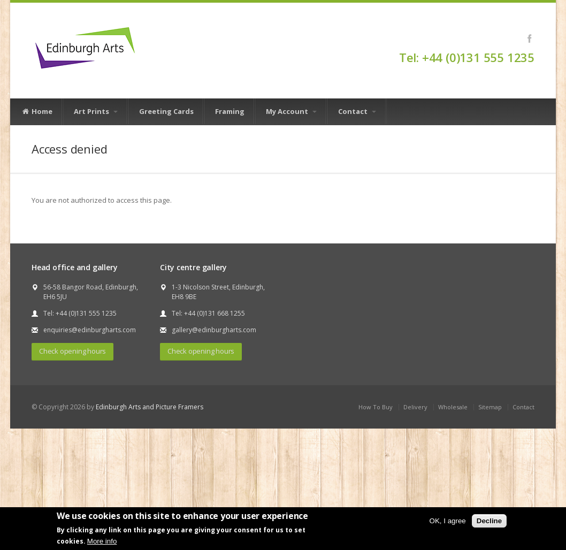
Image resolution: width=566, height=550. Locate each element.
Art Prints (96, 111)
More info (102, 541)
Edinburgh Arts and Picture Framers (149, 406)
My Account (291, 111)
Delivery (415, 407)
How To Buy (375, 407)
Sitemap (490, 407)
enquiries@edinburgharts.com (89, 329)
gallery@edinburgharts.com (214, 329)
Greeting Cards (166, 111)
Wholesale (453, 407)
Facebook (529, 38)
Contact (357, 111)
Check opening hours (72, 351)
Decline (489, 521)
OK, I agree (448, 521)
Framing (229, 111)
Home (36, 111)
